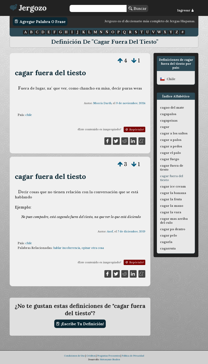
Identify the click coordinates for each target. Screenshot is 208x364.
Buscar (138, 8)
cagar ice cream (173, 186)
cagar (164, 127)
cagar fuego (169, 159)
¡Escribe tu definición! (80, 324)
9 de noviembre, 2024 (130, 103)
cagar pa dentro (172, 229)
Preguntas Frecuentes (108, 355)
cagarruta (168, 248)
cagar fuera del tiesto (50, 72)
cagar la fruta (171, 199)
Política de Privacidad (133, 355)
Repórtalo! (134, 129)
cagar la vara (170, 212)
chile (28, 115)
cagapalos (168, 114)
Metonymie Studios (110, 359)
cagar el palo (170, 153)
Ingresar (185, 10)
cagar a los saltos (174, 133)
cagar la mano (171, 206)
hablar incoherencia (66, 248)
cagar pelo (168, 235)
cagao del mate (172, 107)
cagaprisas (169, 120)
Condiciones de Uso (74, 355)
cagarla (166, 242)
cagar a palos (170, 140)
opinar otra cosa (93, 248)
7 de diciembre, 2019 (131, 231)
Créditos (91, 355)
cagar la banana (173, 193)
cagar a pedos (171, 146)
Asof (110, 231)
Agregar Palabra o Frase (40, 21)
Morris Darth (102, 103)
